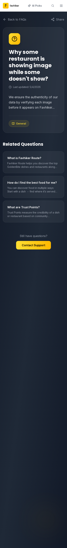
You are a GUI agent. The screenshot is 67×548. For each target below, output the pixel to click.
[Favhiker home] (11, 6)
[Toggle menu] (61, 6)
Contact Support (33, 245)
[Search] (53, 6)
